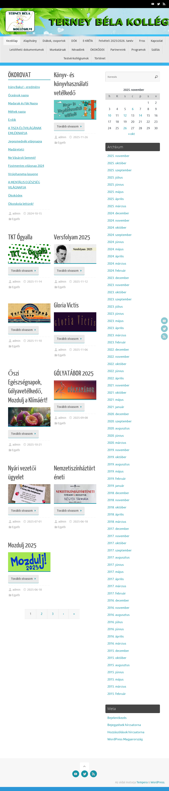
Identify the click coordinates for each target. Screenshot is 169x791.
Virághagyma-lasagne (23, 174)
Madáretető (16, 149)
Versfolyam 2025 (72, 237)
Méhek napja (17, 112)
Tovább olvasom (70, 126)
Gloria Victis (66, 305)
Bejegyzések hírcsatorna (124, 725)
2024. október (116, 228)
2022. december (118, 350)
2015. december (118, 651)
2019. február (116, 479)
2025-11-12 (80, 281)
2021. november (118, 385)
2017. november (118, 536)
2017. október (116, 543)
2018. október (116, 507)
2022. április (115, 378)
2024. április (115, 256)
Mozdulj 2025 (22, 545)
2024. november (118, 221)
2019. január (115, 486)
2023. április (115, 328)
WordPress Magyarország (125, 739)
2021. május (115, 400)
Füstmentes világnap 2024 (26, 166)
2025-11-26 (80, 137)
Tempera (142, 782)
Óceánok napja (18, 95)
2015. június (115, 672)
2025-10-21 (34, 444)
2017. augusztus (118, 558)
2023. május (115, 321)
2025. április (115, 199)
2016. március (116, 644)
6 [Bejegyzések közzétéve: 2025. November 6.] (132, 109)
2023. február (116, 342)
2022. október (116, 364)
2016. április (115, 636)
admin (16, 213)
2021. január (115, 407)
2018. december (118, 493)
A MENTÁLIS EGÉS (20, 182)
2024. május (115, 249)
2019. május (115, 471)
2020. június (115, 436)
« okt (131, 134)
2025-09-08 (80, 418)
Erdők (12, 120)
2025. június (115, 185)
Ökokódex (15, 196)
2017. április (115, 579)
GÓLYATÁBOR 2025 (73, 373)
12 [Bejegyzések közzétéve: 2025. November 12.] (125, 116)
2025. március (116, 206)
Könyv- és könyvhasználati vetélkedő (71, 84)
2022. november (118, 357)
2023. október (116, 292)
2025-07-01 (34, 521)
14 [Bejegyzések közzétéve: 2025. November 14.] (140, 116)
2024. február (116, 271)
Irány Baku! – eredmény (24, 87)
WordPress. (158, 782)
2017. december (118, 529)
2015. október (116, 658)
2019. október (116, 457)
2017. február (116, 593)
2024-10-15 (34, 213)
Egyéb (16, 219)
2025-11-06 (80, 349)
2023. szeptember (119, 299)
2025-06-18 (80, 521)
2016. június (115, 629)
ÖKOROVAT (19, 75)
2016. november (118, 608)
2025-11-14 (34, 281)
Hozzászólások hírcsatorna (125, 732)
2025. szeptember (119, 170)
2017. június (115, 565)
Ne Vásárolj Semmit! (22, 158)
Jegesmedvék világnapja (25, 141)
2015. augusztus (118, 665)
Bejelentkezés (117, 718)
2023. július (115, 307)
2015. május (115, 680)
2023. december (118, 278)
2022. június (115, 371)
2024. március (116, 264)
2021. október (116, 393)
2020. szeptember (119, 421)
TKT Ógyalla (20, 237)
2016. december (118, 601)
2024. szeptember (119, 235)
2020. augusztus (118, 428)
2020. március (116, 443)
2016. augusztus (118, 615)
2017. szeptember (119, 550)
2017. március (116, 586)
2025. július (115, 178)
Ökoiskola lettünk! (21, 204)
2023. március (116, 335)
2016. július (115, 622)
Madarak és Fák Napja (23, 103)
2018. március (116, 522)
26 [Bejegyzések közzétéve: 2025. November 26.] (125, 128)
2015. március (116, 687)
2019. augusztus (118, 464)
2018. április (115, 514)
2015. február (116, 694)
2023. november (118, 285)
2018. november (118, 500)
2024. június (115, 242)
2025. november (118, 156)
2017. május (115, 572)
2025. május (115, 192)
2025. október (116, 163)
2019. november (118, 450)
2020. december (118, 414)
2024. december (118, 213)
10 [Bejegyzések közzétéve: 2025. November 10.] (109, 116)
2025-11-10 (34, 341)
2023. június (115, 314)
